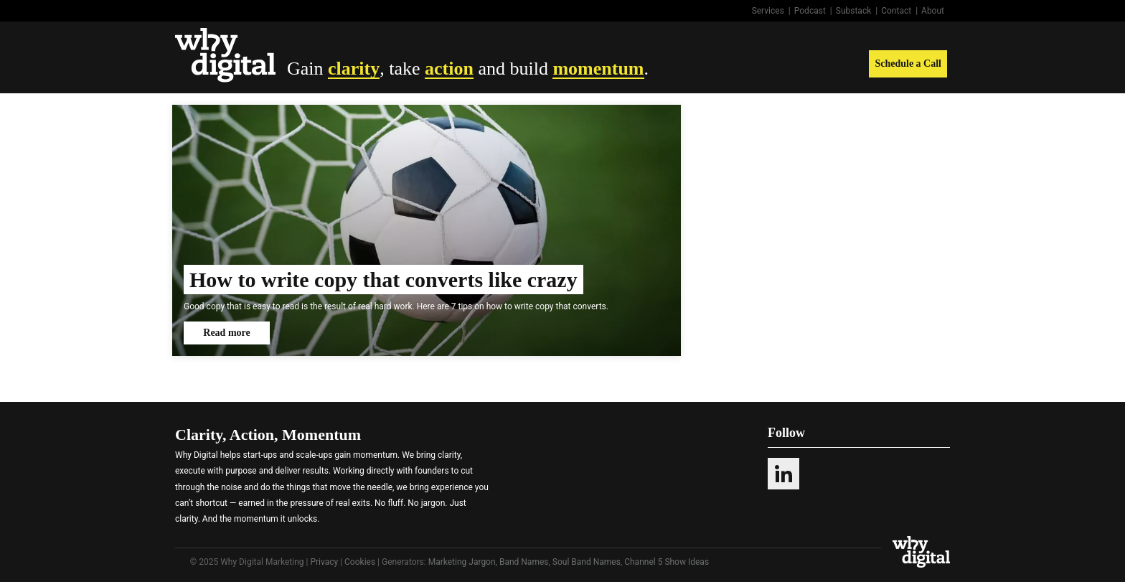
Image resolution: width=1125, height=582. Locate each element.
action (449, 68)
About (932, 11)
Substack (854, 11)
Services (768, 11)
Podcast (810, 11)
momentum (598, 68)
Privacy (324, 562)
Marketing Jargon (462, 562)
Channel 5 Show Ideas (666, 562)
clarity (354, 68)
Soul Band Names (586, 562)
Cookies (359, 562)
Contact (896, 11)
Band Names (524, 562)
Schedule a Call (908, 63)
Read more (226, 332)
